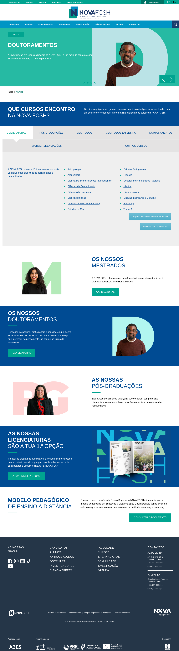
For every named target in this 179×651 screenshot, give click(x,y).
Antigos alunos (62, 546)
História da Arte (131, 187)
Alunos (29, 2)
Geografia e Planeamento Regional (141, 175)
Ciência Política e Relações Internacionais (90, 175)
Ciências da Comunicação (81, 181)
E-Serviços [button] (151, 2)
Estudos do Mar (76, 204)
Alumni (42, 2)
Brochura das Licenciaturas (155, 221)
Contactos (134, 24)
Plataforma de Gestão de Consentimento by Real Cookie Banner (33, 649)
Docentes (56, 2)
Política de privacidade (57, 602)
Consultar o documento (150, 507)
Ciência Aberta (102, 24)
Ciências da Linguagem (80, 187)
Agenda (119, 24)
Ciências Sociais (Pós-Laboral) (84, 198)
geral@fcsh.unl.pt (155, 556)
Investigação (83, 24)
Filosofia (127, 170)
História (127, 181)
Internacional (45, 24)
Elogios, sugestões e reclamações (97, 602)
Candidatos (14, 2)
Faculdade (14, 24)
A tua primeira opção (26, 466)
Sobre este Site (75, 602)
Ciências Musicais (77, 192)
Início (10, 92)
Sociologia (128, 198)
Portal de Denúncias (122, 602)
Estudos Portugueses (134, 164)
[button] (175, 24)
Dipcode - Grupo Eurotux (105, 611)
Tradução (128, 204)
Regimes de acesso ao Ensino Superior (150, 211)
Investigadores (74, 2)
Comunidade (65, 24)
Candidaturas (105, 281)
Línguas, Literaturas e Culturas (139, 192)
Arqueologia (73, 170)
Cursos (28, 24)
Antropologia (74, 164)
